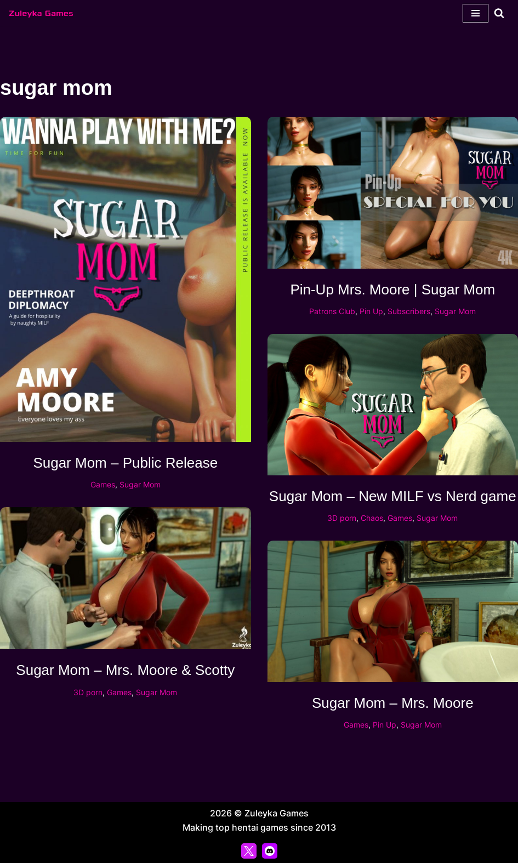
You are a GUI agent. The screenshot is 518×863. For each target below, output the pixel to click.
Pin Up (371, 311)
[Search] (499, 13)
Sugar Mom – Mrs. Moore (393, 703)
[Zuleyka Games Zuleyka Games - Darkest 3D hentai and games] (41, 13)
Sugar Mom (140, 484)
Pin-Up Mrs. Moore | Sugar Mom (392, 289)
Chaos (372, 518)
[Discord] (269, 851)
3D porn (341, 518)
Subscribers (409, 311)
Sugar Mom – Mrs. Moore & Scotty (125, 670)
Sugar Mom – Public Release (125, 463)
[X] (249, 851)
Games (102, 484)
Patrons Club (332, 311)
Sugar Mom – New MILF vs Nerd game (392, 496)
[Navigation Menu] (475, 13)
